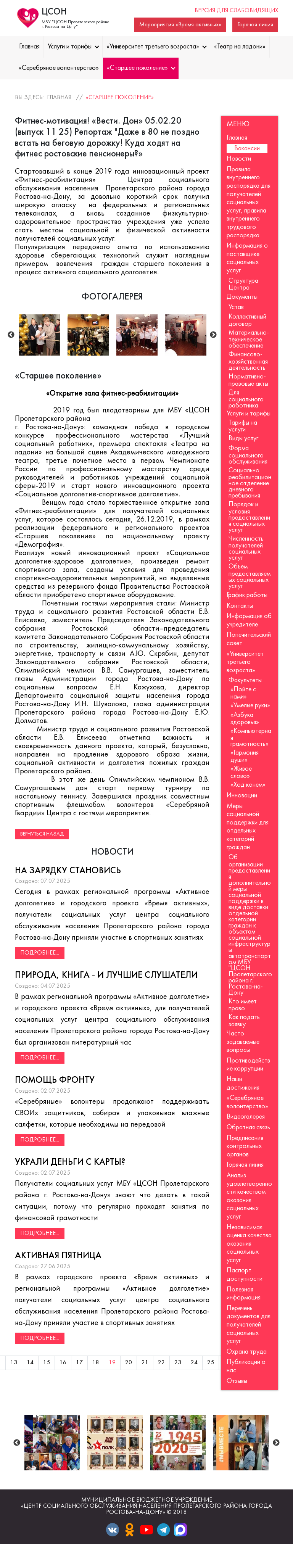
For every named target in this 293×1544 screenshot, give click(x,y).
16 (63, 1363)
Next (213, 335)
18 (95, 1363)
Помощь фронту (55, 1080)
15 (46, 1363)
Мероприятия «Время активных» (180, 25)
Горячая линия (255, 25)
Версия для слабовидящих (236, 11)
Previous (11, 335)
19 (112, 1363)
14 (30, 1363)
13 (13, 1363)
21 (145, 1363)
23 (177, 1363)
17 (79, 1363)
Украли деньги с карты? (70, 1162)
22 (161, 1363)
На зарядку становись (68, 871)
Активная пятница (58, 1256)
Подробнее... (39, 953)
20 (128, 1363)
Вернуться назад (42, 834)
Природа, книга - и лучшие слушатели (106, 975)
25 (210, 1363)
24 (194, 1363)
